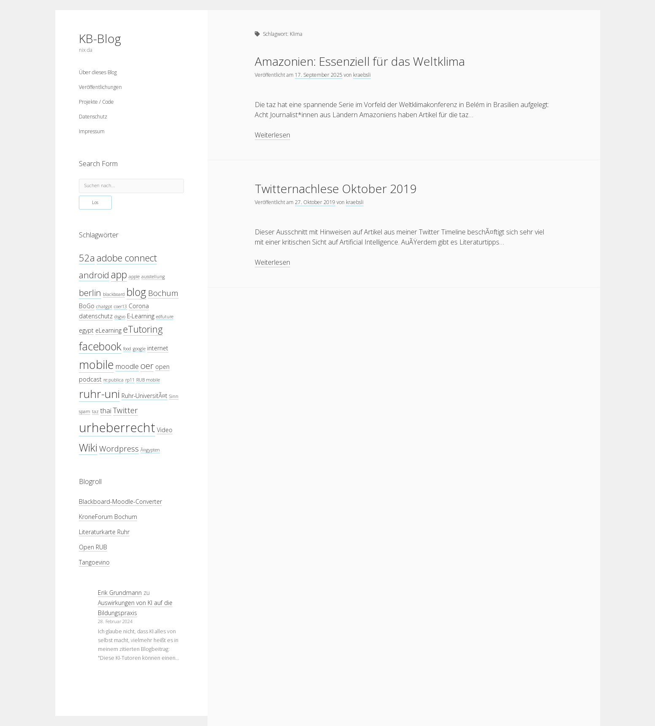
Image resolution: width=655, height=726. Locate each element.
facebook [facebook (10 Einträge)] (100, 346)
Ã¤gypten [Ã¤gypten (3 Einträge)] (150, 450)
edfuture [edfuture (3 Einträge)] (164, 317)
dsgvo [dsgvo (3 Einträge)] (119, 317)
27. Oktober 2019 (315, 202)
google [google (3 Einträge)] (139, 349)
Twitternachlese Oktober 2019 (336, 188)
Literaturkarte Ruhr (104, 532)
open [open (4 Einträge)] (162, 367)
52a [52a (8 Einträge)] (87, 258)
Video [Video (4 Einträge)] (165, 430)
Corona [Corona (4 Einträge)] (139, 306)
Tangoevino (94, 562)
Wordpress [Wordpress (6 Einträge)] (119, 448)
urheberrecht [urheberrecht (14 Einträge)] (117, 427)
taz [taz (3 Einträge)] (95, 411)
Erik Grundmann (120, 593)
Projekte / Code (96, 101)
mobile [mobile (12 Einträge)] (96, 364)
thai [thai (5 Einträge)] (105, 410)
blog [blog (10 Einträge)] (136, 292)
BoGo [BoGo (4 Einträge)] (86, 306)
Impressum (92, 131)
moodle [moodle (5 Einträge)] (127, 366)
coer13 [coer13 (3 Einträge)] (120, 306)
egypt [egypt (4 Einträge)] (86, 330)
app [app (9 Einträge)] (119, 274)
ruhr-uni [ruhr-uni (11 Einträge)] (99, 393)
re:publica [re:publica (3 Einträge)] (113, 380)
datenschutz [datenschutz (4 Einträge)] (96, 316)
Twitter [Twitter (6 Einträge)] (125, 410)
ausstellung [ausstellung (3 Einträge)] (153, 277)
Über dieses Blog (98, 72)
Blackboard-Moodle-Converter (120, 501)
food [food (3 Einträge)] (127, 349)
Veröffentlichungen (100, 87)
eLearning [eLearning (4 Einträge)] (108, 330)
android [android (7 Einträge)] (94, 275)
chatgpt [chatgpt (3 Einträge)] (104, 306)
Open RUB (93, 547)
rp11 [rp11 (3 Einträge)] (130, 380)
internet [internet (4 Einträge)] (157, 348)
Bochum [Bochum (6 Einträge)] (163, 293)
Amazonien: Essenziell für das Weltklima (360, 61)
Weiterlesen (272, 135)
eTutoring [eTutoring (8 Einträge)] (143, 329)
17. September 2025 (318, 74)
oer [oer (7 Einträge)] (147, 365)
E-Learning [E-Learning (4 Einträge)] (140, 316)
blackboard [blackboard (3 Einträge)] (114, 294)
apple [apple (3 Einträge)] (134, 277)
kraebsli (362, 74)
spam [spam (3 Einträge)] (84, 411)
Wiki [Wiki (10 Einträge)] (88, 447)
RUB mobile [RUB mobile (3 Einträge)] (148, 380)
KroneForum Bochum (108, 517)
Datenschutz (93, 116)
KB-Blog (100, 38)
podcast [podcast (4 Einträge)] (90, 379)
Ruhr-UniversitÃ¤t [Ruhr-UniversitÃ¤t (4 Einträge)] (144, 396)
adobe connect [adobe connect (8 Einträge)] (127, 258)
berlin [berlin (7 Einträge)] (90, 292)
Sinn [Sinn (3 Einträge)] (173, 396)
